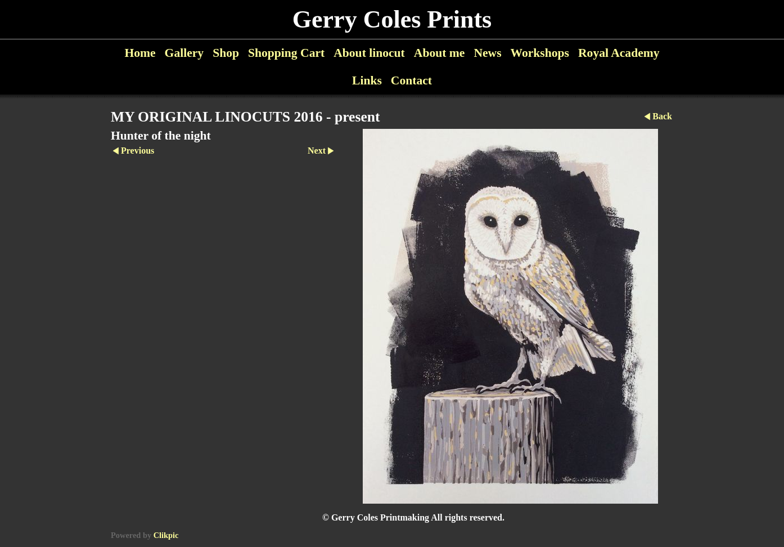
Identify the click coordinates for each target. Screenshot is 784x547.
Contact (411, 80)
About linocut (369, 53)
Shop (226, 53)
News (487, 53)
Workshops (540, 53)
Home (139, 53)
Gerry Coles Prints (392, 19)
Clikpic (166, 535)
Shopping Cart (286, 53)
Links (367, 80)
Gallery (184, 53)
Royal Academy (619, 53)
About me (439, 53)
